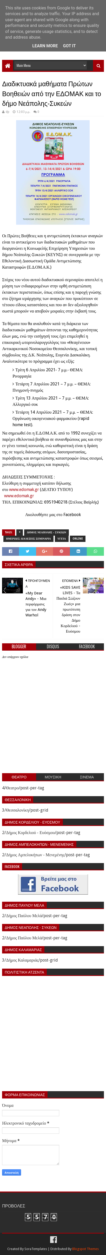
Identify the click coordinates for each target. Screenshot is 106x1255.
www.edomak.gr (24, 489)
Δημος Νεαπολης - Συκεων (46, 532)
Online (77, 538)
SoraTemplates (35, 1249)
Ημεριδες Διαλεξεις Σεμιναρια (28, 538)
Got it (69, 45)
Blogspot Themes (85, 1249)
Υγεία (61, 538)
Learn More (45, 45)
